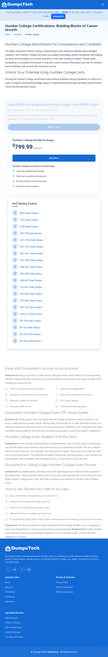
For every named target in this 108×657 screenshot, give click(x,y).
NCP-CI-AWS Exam (13, 628)
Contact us (10, 597)
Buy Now (54, 158)
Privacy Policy (62, 582)
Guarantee (9, 601)
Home (7, 34)
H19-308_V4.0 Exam (14, 637)
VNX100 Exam (11, 618)
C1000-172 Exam (12, 623)
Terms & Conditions (64, 587)
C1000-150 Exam (12, 632)
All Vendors (10, 592)
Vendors (18, 34)
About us (9, 587)
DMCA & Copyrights (64, 592)
